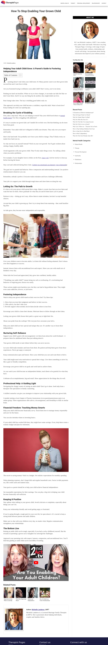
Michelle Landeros (11, 63)
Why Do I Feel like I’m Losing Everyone (83, 122)
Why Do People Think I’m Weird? (81, 115)
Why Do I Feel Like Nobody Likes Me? (83, 136)
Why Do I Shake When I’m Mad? (81, 117)
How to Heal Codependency (80, 133)
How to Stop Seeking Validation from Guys (84, 129)
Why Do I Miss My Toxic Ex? (80, 119)
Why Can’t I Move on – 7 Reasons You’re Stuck (85, 126)
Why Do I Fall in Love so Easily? (81, 124)
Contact (104, 3)
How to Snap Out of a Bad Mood (81, 131)
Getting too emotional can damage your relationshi (49, 165)
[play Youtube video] (36, 562)
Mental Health (65, 3)
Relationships (96, 3)
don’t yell (45, 158)
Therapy (73, 3)
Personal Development (83, 3)
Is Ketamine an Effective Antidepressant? (83, 112)
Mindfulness (78, 159)
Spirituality (78, 155)
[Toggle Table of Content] (19, 75)
